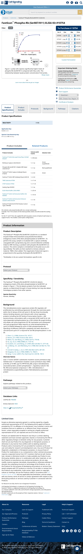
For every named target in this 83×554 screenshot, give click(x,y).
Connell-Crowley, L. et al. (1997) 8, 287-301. (26, 350)
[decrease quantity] (69, 36)
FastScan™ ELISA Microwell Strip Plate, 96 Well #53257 (15, 158)
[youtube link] (79, 530)
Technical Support (68, 510)
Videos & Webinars (28, 537)
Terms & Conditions (48, 522)
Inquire (68, 80)
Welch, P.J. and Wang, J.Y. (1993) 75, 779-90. (23, 340)
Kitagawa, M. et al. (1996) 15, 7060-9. (22, 352)
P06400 (13, 400)
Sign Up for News (8, 535)
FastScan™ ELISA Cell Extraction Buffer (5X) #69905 (14, 194)
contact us (75, 74)
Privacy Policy (46, 514)
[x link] (67, 530)
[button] (77, 548)
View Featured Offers (41, 7)
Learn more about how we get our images (27, 82)
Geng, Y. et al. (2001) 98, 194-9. (25, 354)
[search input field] (53, 12)
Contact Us (65, 522)
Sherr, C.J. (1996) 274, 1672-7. (20, 335)
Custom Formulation (69, 60)
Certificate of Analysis (66, 102)
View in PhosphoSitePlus (13, 408)
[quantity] (72, 36)
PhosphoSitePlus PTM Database (29, 531)
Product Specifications (7, 108)
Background (48, 109)
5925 (16, 404)
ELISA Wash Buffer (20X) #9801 (11, 190)
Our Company (6, 510)
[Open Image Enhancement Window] (46, 65)
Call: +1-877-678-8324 (69, 514)
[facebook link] (63, 530)
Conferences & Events (29, 526)
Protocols (34, 109)
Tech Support (63, 92)
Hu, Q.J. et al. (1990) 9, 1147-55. (20, 342)
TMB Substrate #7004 (8, 180)
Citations (75, 109)
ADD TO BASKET (68, 56)
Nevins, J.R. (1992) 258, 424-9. (20, 338)
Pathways (61, 109)
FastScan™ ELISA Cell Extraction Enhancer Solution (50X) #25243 (14, 199)
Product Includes (21, 108)
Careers (4, 524)
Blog (23, 522)
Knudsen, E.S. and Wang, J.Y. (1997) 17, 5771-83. (28, 344)
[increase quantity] (75, 36)
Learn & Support (27, 510)
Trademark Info (47, 510)
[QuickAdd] (72, 2)
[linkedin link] (71, 530)
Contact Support (67, 518)
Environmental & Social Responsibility (10, 529)
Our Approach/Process (9, 514)
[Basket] (76, 2)
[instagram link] (75, 530)
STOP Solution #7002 (8, 184)
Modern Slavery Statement (51, 526)
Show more (45, 75)
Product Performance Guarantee (70, 88)
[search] (80, 12)
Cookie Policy (46, 518)
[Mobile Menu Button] (2, 2)
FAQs (63, 526)
